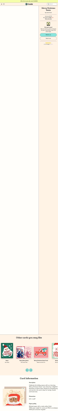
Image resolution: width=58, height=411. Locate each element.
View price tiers (48, 18)
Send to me (48, 38)
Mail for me (48, 34)
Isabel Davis (49, 12)
